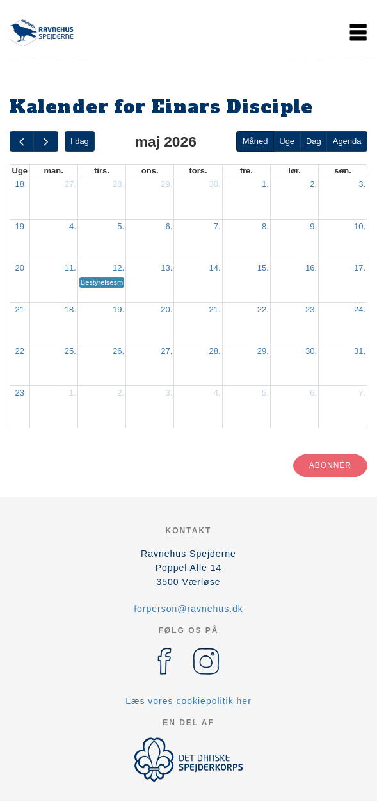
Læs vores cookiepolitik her (188, 701)
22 (19, 351)
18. (70, 309)
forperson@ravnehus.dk (188, 609)
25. (70, 351)
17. (359, 268)
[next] (45, 141)
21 (19, 309)
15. (263, 268)
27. (70, 184)
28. (118, 184)
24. (359, 309)
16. (311, 268)
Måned (255, 141)
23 (19, 392)
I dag (79, 141)
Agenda (347, 141)
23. (311, 309)
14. (215, 268)
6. (169, 226)
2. (313, 184)
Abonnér (330, 465)
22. (263, 309)
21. (215, 309)
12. (118, 268)
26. (118, 351)
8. (265, 226)
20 (19, 268)
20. (166, 309)
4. (72, 226)
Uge (286, 141)
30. (215, 184)
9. (313, 226)
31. (359, 351)
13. (166, 268)
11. (70, 268)
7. (217, 226)
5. (120, 226)
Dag (313, 141)
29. (166, 184)
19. (118, 309)
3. (361, 184)
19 (19, 226)
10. (359, 226)
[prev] (22, 141)
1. (265, 184)
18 (19, 184)
